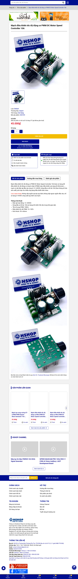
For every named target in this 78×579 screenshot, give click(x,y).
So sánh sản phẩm (45, 491)
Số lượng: (13, 128)
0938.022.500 (27, 549)
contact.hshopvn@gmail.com (21, 542)
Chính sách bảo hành (15, 486)
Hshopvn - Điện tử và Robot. (21, 547)
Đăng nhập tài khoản (15, 501)
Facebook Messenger (43, 369)
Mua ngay (25, 141)
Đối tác (42, 504)
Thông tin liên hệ (45, 486)
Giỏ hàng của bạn (14, 504)
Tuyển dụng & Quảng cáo (47, 507)
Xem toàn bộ (39, 463)
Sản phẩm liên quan (21, 382)
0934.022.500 (35, 549)
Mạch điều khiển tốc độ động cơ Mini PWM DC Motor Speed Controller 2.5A (57, 409)
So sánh (25, 417)
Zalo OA (35, 369)
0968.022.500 (26, 551)
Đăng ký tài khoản (14, 499)
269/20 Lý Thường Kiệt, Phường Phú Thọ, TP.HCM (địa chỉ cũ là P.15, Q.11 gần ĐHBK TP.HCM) (38, 538)
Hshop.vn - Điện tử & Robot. (28, 545)
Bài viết (42, 501)
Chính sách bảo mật (15, 491)
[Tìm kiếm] (63, 2)
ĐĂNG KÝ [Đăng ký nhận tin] (33, 472)
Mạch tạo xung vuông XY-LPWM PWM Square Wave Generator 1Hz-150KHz (20, 409)
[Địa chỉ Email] (23, 472)
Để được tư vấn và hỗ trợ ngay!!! (53, 141)
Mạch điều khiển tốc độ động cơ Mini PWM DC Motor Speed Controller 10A (38, 409)
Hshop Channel (19, 432)
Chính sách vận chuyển (16, 483)
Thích (14, 417)
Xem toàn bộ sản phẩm (39, 423)
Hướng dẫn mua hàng (46, 483)
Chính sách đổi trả (14, 488)
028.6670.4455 (18, 543)
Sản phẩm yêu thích (46, 488)
